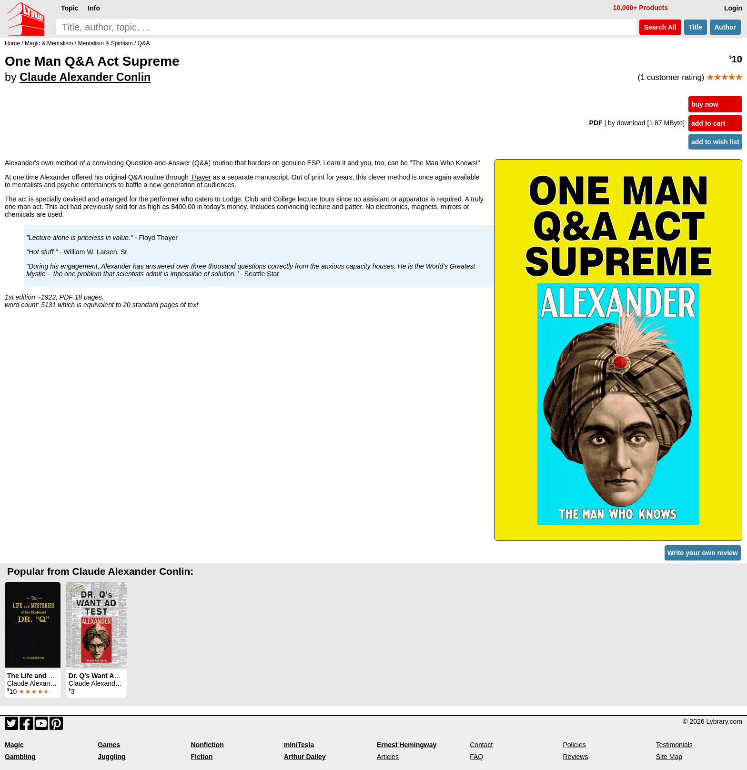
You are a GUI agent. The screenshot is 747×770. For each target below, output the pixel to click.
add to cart (708, 123)
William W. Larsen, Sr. (96, 252)
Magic (14, 745)
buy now (704, 104)
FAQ (476, 756)
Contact (481, 745)
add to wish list (715, 142)
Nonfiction (207, 745)
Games (109, 745)
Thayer (200, 177)
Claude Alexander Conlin (85, 77)
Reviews (575, 756)
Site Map (669, 756)
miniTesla (299, 745)
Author (725, 27)
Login (733, 8)
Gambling (20, 756)
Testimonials (674, 745)
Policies (574, 745)
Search (660, 27)
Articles (388, 756)
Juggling (111, 756)
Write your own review (702, 553)
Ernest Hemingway (406, 745)
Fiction (202, 756)
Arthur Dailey (305, 756)
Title (695, 27)
